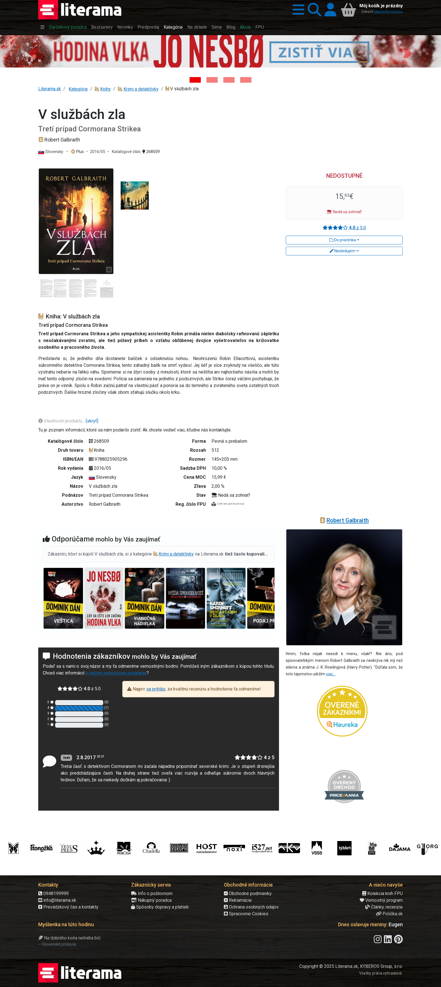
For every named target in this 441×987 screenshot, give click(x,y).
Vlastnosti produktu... (62, 421)
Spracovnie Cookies (246, 913)
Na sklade (197, 27)
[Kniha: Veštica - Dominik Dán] (212, 80)
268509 (151, 151)
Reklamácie (238, 900)
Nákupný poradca (151, 900)
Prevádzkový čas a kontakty (68, 907)
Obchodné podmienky (248, 893)
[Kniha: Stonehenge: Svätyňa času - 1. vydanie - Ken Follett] (245, 80)
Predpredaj (148, 27)
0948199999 (53, 893)
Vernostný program (381, 900)
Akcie (245, 27)
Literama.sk (49, 88)
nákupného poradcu (388, 12)
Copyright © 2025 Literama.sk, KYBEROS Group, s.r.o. (351, 966)
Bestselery (102, 27)
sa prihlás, (156, 689)
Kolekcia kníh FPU (382, 893)
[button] (296, 10)
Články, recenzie (384, 907)
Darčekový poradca (68, 27)
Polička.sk (389, 913)
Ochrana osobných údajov (251, 907)
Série (217, 27)
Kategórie (173, 27)
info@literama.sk (57, 900)
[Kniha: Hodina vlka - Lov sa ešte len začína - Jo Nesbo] (195, 80)
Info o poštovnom (151, 893)
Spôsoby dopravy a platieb (160, 907)
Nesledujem (343, 251)
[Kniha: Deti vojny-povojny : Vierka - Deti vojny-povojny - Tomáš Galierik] (229, 80)
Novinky (125, 27)
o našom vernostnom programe (116, 673)
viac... (331, 674)
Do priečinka (342, 240)
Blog (230, 27)
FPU (259, 27)
